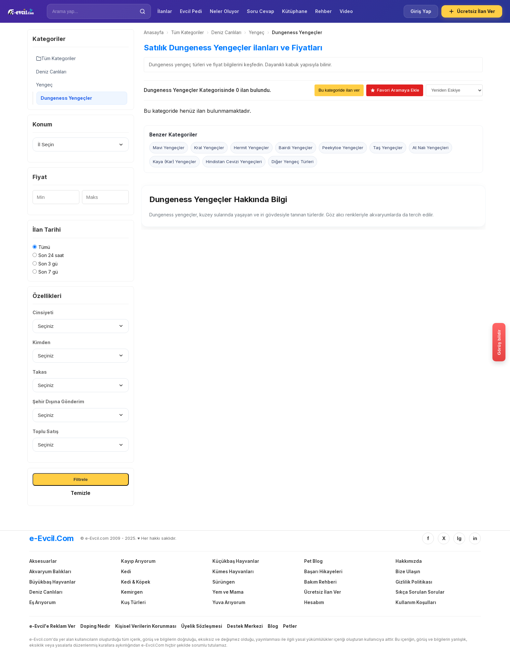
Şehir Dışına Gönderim (58, 401)
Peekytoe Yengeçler (342, 147)
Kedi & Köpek (135, 582)
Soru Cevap (260, 11)
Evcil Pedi (191, 11)
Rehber (323, 11)
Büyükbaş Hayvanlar (52, 582)
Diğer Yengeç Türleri (293, 161)
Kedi (126, 571)
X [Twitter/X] (444, 538)
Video (346, 11)
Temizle (80, 493)
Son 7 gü (48, 272)
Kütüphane (294, 11)
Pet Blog (313, 561)
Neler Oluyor (224, 11)
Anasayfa (154, 32)
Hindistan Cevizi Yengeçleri (234, 161)
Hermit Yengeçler (251, 147)
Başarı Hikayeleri (323, 571)
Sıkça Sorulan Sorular (420, 592)
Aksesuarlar (43, 561)
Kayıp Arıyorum (138, 561)
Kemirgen (132, 592)
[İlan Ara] (94, 11)
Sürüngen (223, 582)
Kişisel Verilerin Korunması (145, 626)
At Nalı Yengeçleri (430, 147)
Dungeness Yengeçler (66, 98)
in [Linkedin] (475, 538)
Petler (290, 626)
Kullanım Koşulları (416, 602)
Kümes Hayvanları (233, 571)
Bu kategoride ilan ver (339, 90)
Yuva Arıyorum (228, 602)
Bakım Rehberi (320, 582)
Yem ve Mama (228, 592)
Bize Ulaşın (408, 571)
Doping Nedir (95, 626)
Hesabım (314, 602)
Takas (40, 372)
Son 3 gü (48, 263)
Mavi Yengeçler (168, 147)
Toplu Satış (46, 431)
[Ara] (142, 11)
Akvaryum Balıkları (50, 571)
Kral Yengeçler (209, 147)
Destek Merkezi (245, 626)
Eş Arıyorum (42, 602)
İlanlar (164, 11)
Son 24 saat (51, 255)
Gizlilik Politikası (414, 582)
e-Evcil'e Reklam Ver (52, 626)
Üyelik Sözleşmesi (201, 626)
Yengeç (44, 84)
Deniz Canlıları (51, 71)
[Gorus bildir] (498, 342)
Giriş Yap (420, 11)
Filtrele (81, 479)
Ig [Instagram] (459, 538)
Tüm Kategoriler (56, 58)
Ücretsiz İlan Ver (472, 11)
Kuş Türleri (133, 602)
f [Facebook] (428, 538)
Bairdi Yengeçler (296, 147)
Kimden (41, 342)
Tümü (44, 247)
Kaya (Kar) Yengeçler (174, 161)
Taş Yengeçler (388, 147)
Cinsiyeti (43, 312)
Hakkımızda (409, 561)
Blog (273, 626)
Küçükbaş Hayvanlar (235, 561)
